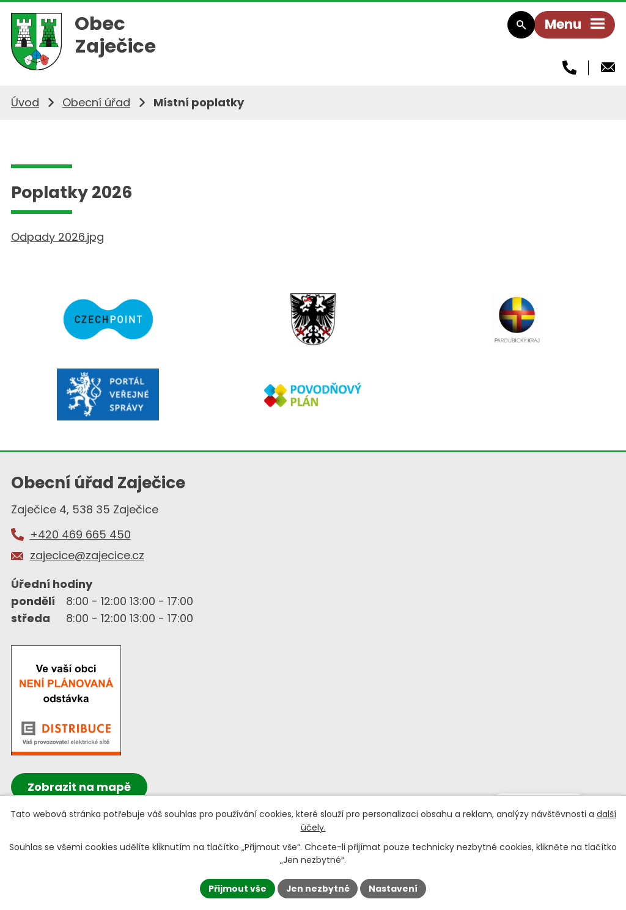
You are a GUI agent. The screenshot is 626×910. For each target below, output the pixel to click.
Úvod (25, 105)
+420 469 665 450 (80, 539)
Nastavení (393, 888)
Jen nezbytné (317, 888)
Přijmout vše (237, 888)
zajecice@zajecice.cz (87, 560)
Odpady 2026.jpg (57, 240)
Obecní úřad (96, 105)
